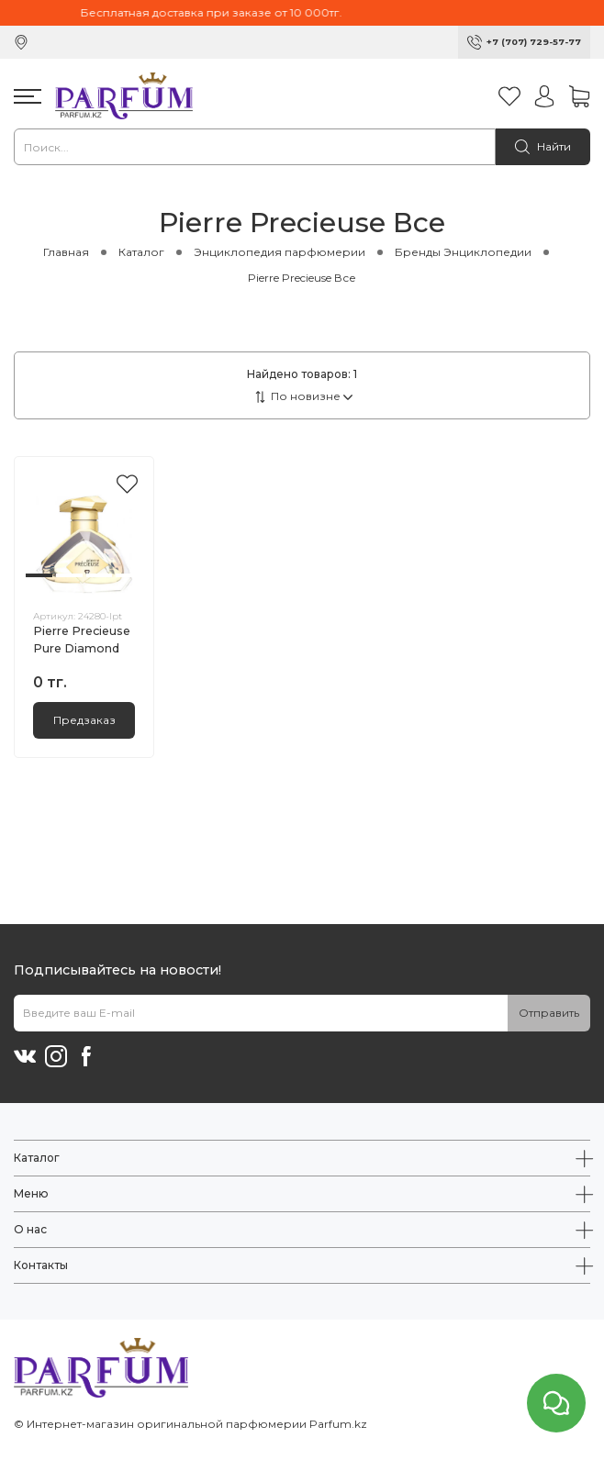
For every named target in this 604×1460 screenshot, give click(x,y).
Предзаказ (84, 720)
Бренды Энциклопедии (463, 252)
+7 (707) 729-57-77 (534, 42)
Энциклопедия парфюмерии (279, 252)
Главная (66, 252)
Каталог (141, 252)
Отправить (549, 1013)
